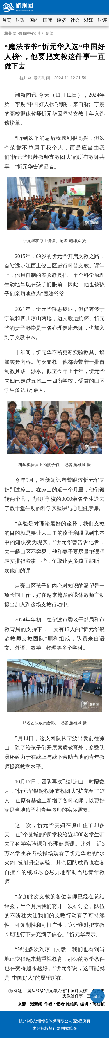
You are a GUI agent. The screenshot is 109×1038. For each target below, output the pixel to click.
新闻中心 (27, 33)
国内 (34, 20)
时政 (20, 20)
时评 (102, 20)
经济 (61, 20)
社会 (75, 20)
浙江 (88, 20)
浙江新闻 (45, 33)
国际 (47, 20)
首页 (6, 20)
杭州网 (10, 33)
